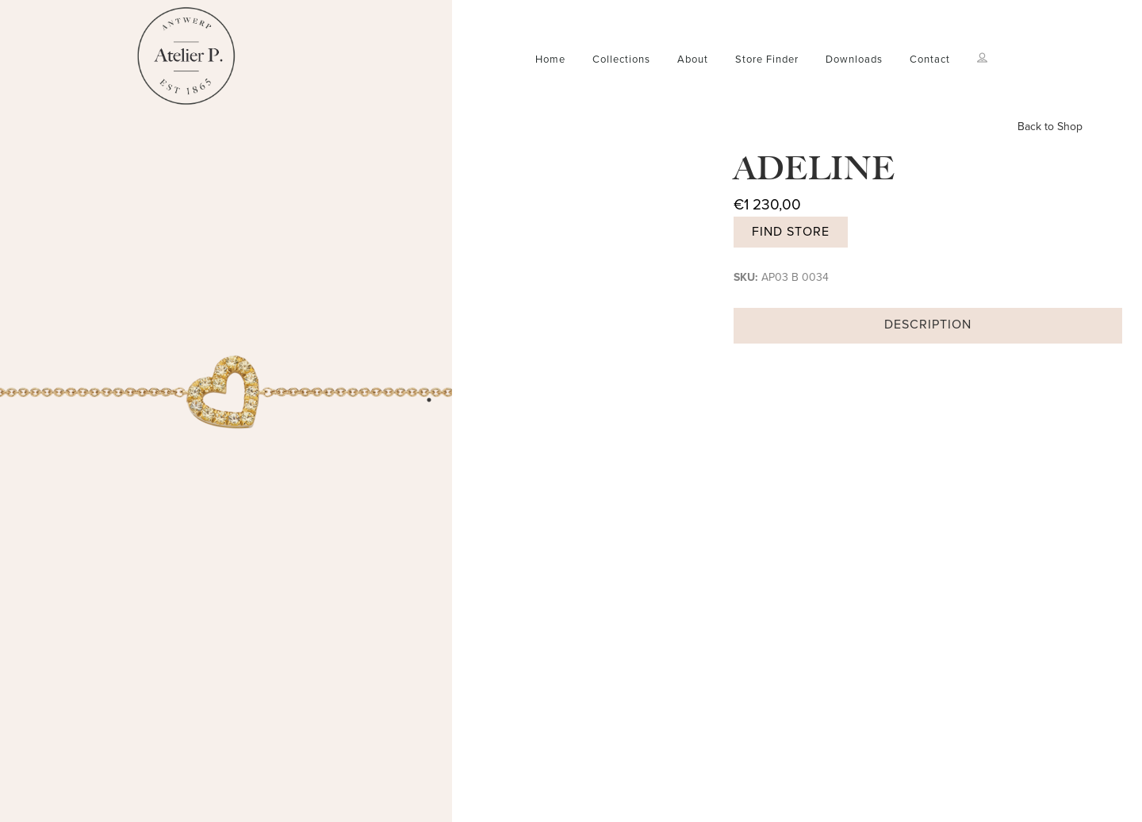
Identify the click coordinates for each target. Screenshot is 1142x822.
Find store (791, 232)
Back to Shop (1050, 126)
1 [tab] (429, 400)
